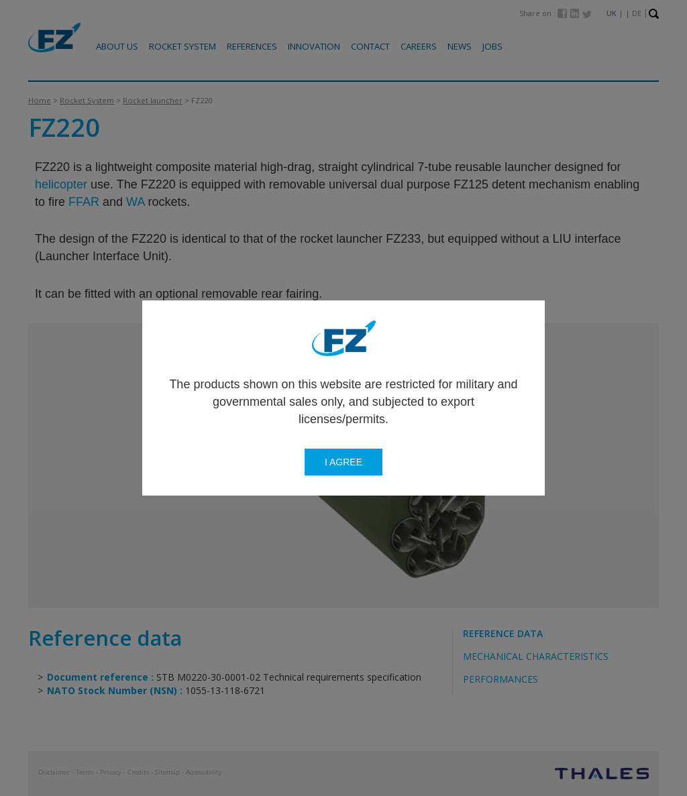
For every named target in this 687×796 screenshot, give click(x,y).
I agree (343, 462)
